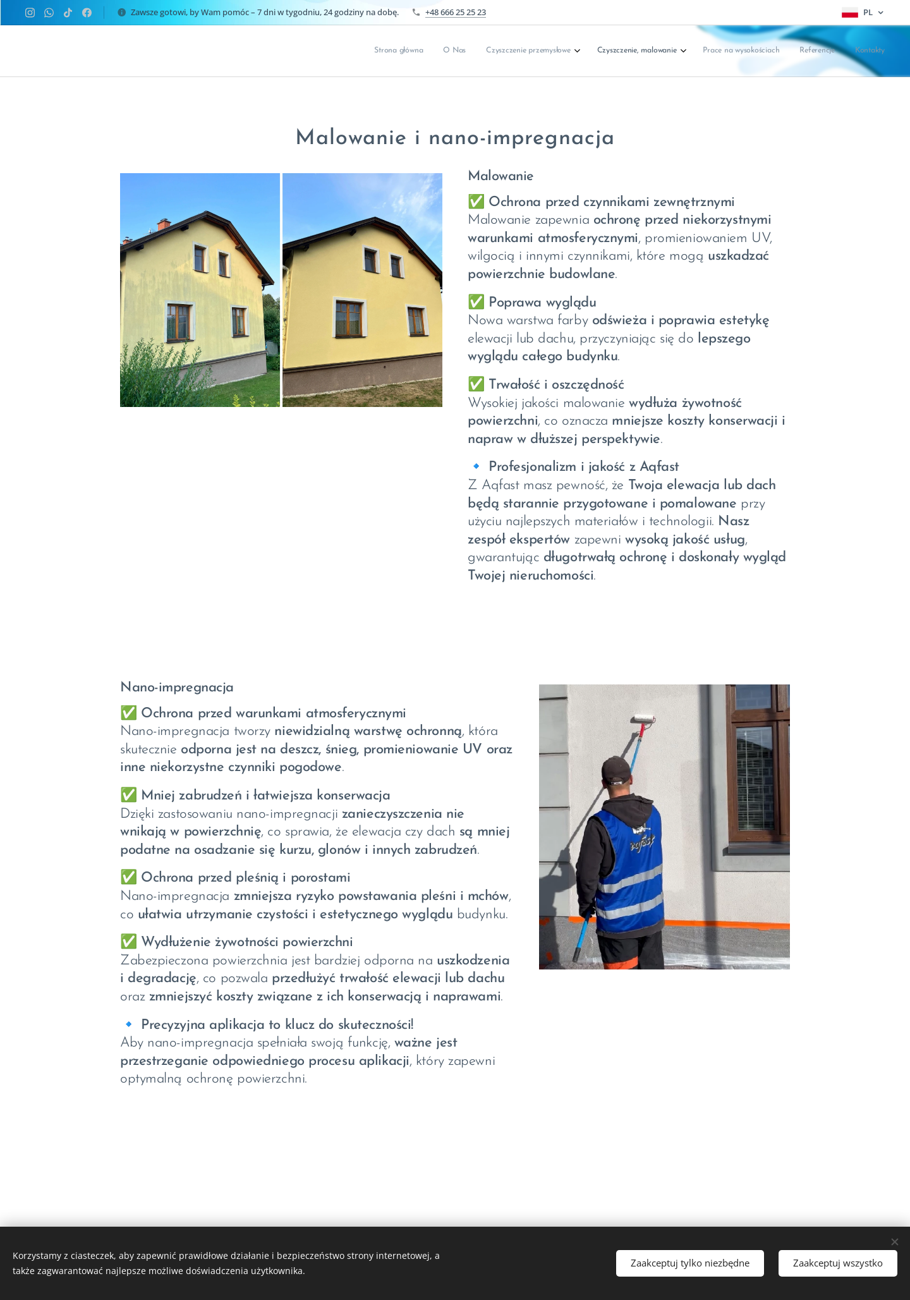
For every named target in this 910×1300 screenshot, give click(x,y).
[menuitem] (754, 51)
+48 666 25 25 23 (455, 12)
